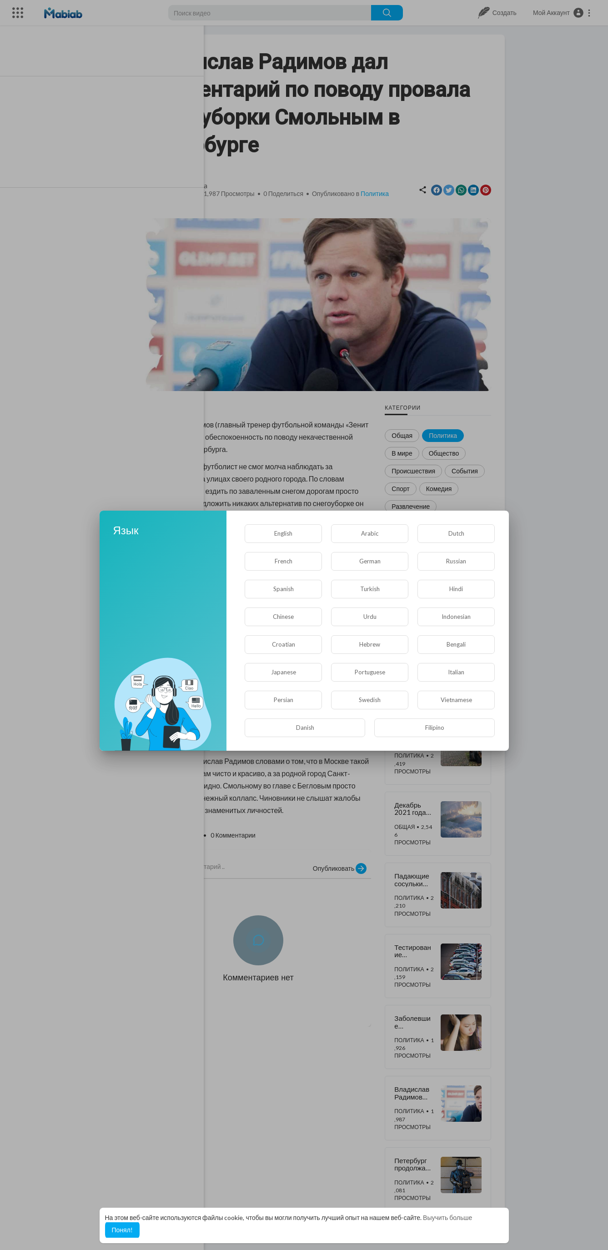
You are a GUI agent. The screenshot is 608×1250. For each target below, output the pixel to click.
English (283, 533)
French (283, 561)
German (370, 561)
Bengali (456, 644)
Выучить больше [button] (447, 1217)
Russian (456, 561)
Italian (456, 672)
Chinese (283, 616)
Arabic (369, 533)
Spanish (283, 588)
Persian (283, 699)
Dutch (456, 533)
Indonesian (456, 616)
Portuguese (370, 672)
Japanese (283, 672)
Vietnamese (456, 699)
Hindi (456, 588)
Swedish (370, 699)
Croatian (283, 644)
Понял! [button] (122, 1230)
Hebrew (369, 644)
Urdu (370, 616)
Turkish (370, 588)
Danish (305, 727)
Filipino (434, 727)
